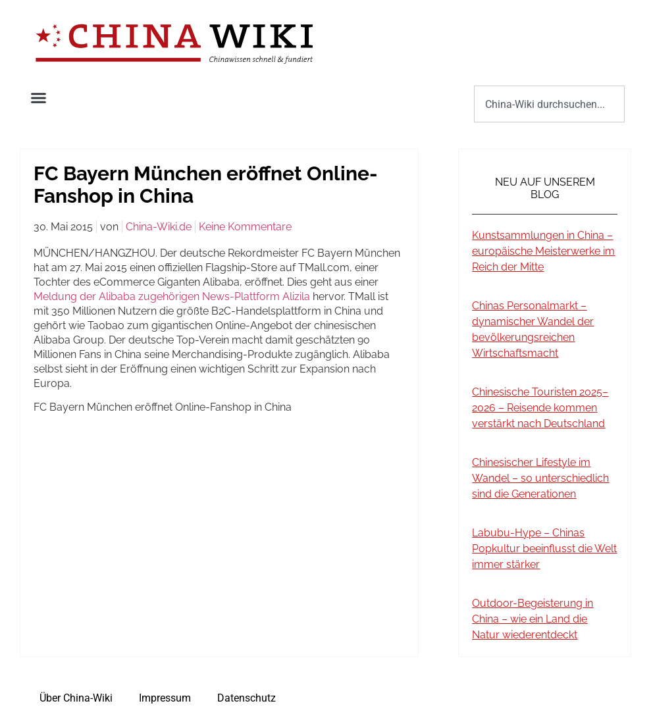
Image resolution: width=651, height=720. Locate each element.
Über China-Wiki (76, 698)
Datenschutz (246, 698)
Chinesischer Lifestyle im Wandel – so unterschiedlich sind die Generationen (540, 478)
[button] (38, 98)
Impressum (165, 698)
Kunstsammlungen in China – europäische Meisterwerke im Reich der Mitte (543, 251)
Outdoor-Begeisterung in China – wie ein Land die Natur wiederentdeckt (532, 619)
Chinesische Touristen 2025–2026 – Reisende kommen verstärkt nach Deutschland (540, 408)
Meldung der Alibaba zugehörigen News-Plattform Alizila (172, 296)
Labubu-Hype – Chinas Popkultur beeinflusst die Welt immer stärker (544, 549)
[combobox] (549, 104)
